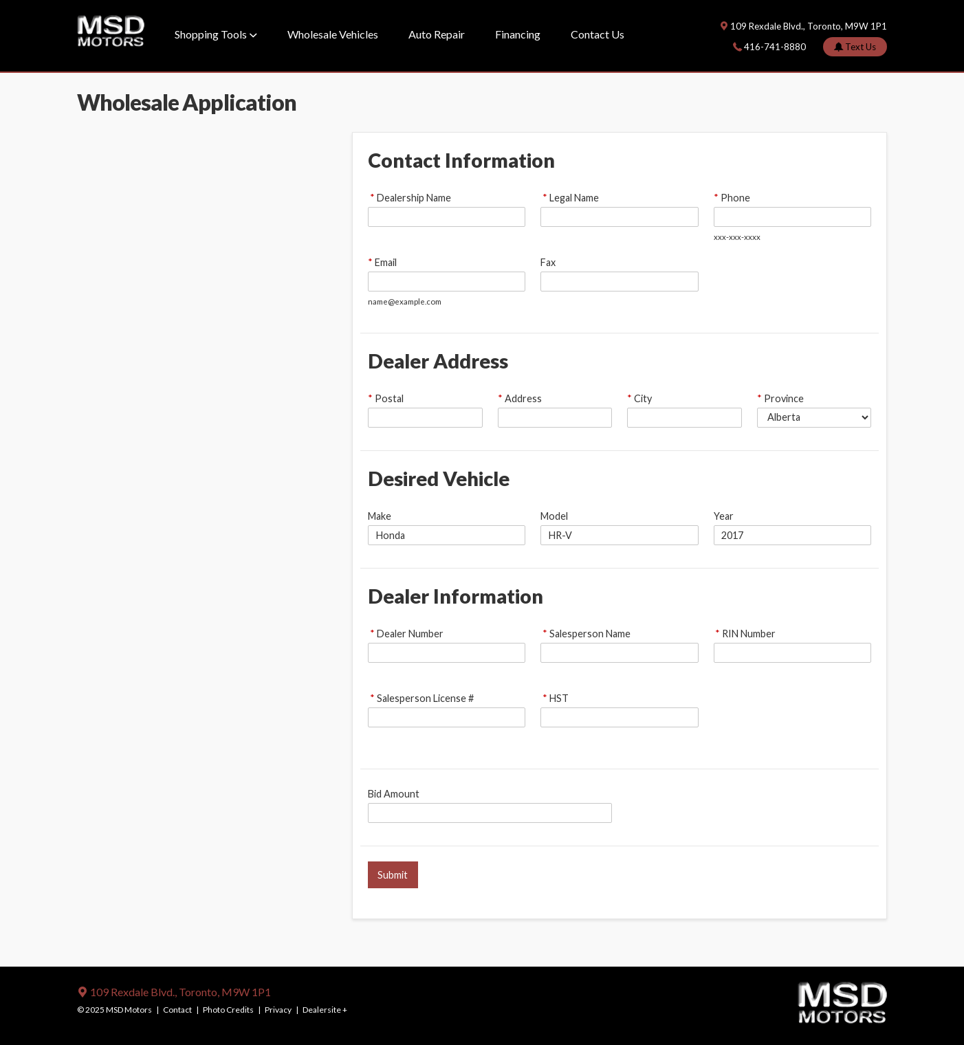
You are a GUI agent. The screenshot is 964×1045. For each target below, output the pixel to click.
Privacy (278, 1009)
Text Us (859, 46)
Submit (392, 875)
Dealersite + (325, 1009)
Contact (177, 1009)
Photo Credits (228, 1009)
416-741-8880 (775, 46)
